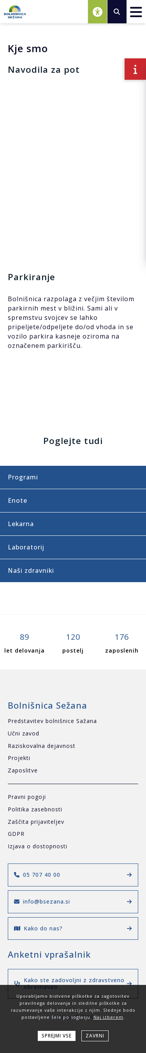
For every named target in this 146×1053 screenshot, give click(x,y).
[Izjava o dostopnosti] (73, 846)
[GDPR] (73, 834)
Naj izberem (108, 1017)
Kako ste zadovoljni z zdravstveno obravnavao (73, 983)
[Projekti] (73, 758)
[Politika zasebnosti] (73, 809)
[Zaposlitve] (73, 770)
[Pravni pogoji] (73, 797)
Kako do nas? (73, 928)
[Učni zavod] (73, 733)
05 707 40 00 (73, 874)
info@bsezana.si (73, 901)
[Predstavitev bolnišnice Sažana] (73, 721)
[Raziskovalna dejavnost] (73, 746)
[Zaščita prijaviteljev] (73, 822)
